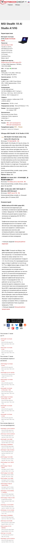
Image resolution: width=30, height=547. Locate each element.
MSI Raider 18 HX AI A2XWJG (8, 538)
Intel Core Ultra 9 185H (7, 45)
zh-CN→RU (22, 181)
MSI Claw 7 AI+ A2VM (6, 533)
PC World (10, 141)
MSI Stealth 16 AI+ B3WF (6, 439)
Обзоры (17, 5)
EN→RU (17, 141)
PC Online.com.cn (12, 181)
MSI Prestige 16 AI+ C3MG (7, 473)
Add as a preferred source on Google (14, 320)
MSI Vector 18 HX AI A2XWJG (8, 433)
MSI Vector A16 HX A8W (6, 520)
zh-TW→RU (16, 193)
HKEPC (9, 193)
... (28, 5)
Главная (10, 5)
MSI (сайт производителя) (14, 124)
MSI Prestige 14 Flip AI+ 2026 (8, 497)
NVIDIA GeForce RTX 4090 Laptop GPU (11, 62)
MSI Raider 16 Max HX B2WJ (7, 450)
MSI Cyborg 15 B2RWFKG (7, 444)
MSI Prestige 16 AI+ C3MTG (7, 462)
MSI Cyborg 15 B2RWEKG (7, 515)
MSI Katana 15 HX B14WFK (7, 504)
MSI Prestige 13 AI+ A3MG (7, 478)
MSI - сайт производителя (14, 123)
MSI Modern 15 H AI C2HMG (7, 510)
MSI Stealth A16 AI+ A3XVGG (7, 372)
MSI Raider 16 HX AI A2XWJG (8, 428)
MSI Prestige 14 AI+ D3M (6, 457)
